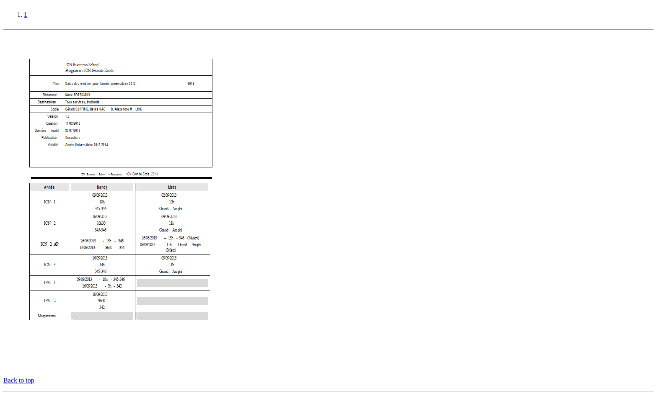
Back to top (18, 380)
